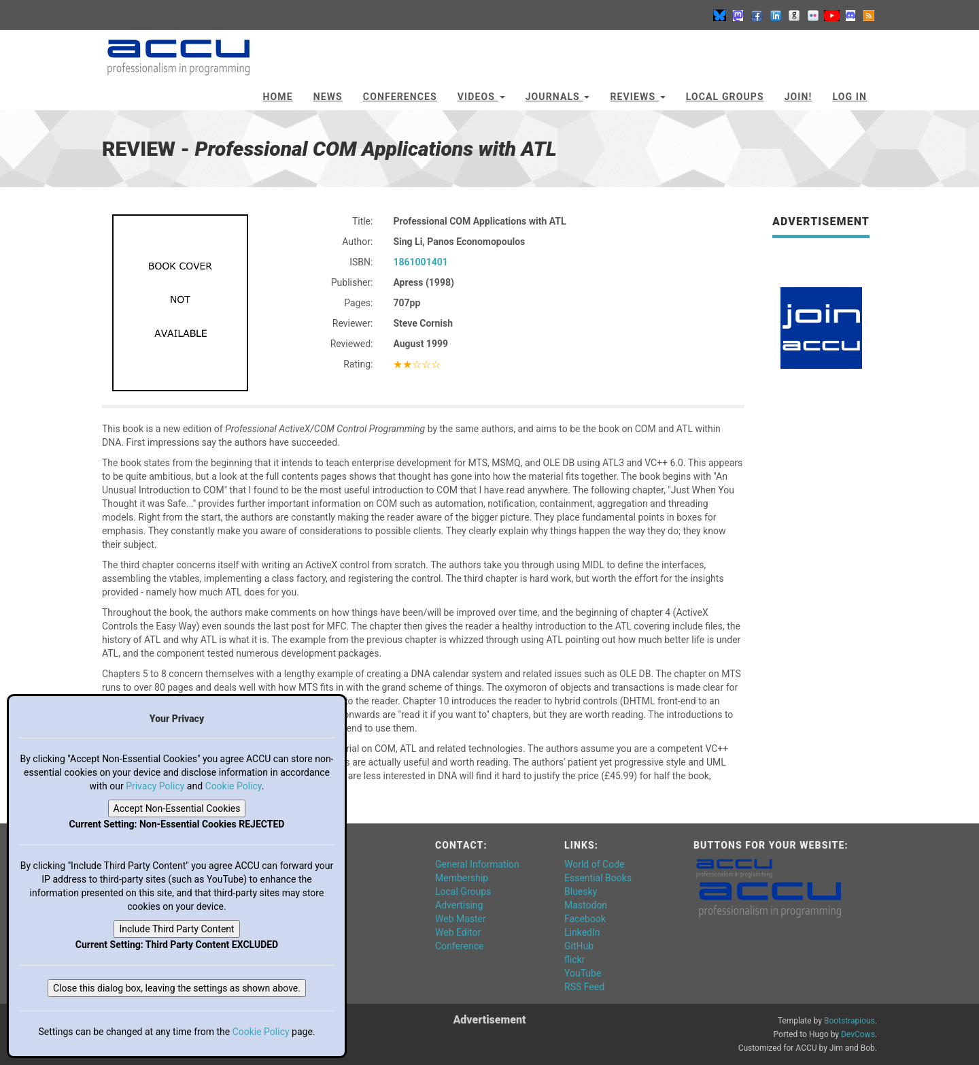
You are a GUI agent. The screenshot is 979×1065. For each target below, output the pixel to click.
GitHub (579, 945)
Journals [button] (558, 96)
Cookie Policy (233, 786)
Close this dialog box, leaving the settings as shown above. (176, 988)
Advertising (459, 905)
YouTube (582, 973)
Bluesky (580, 891)
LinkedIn (582, 932)
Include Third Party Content (176, 928)
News (328, 96)
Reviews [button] (637, 96)
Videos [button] (481, 96)
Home (278, 96)
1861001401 (420, 262)
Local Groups (725, 96)
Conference (459, 945)
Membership (461, 877)
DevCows (858, 1034)
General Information (477, 864)
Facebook (585, 918)
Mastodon (585, 905)
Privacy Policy (155, 786)
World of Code (594, 864)
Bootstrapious (849, 1021)
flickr (574, 959)
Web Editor (458, 932)
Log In (849, 96)
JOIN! (798, 96)
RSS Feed (584, 986)
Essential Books (598, 877)
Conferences (400, 96)
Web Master (460, 918)
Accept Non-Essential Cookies (177, 808)
